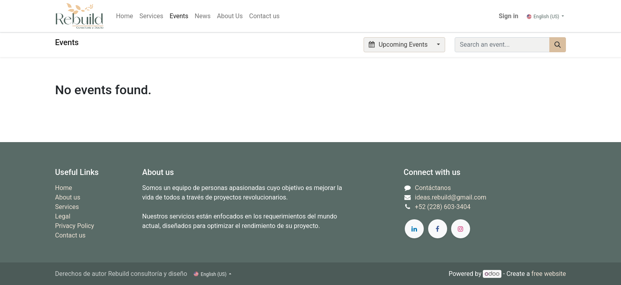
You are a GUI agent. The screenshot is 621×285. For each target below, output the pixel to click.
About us (67, 197)
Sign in (508, 16)
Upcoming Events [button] (399, 44)
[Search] (557, 44)
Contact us (70, 235)
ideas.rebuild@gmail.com (451, 197)
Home (63, 188)
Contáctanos (433, 188)
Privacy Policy (74, 226)
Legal (62, 216)
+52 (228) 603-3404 (443, 207)
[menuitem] (124, 16)
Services (67, 207)
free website (548, 273)
